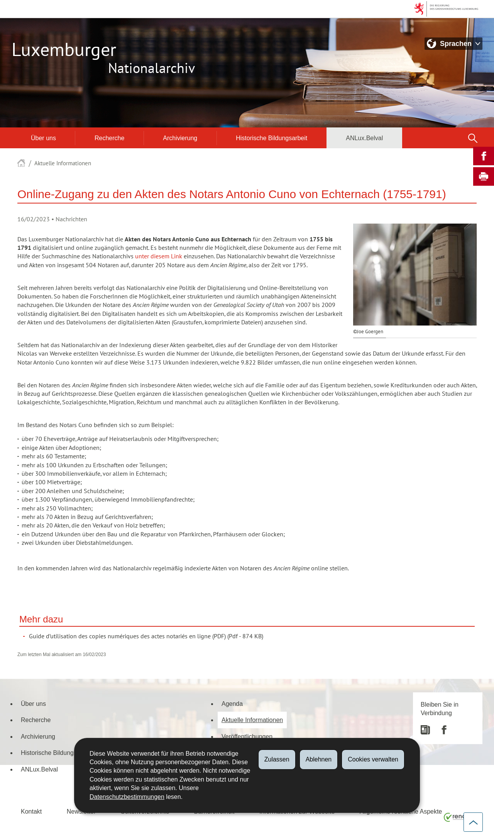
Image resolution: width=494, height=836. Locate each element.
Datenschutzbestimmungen (127, 797)
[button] (472, 137)
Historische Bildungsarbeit (271, 138)
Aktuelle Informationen (62, 163)
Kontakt (31, 811)
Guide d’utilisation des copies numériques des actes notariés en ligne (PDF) (127, 636)
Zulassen (276, 759)
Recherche (109, 138)
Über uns (43, 138)
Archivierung (180, 138)
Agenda (232, 703)
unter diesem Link (158, 256)
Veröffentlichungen (247, 736)
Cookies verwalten (373, 759)
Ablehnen (319, 759)
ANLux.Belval (364, 138)
